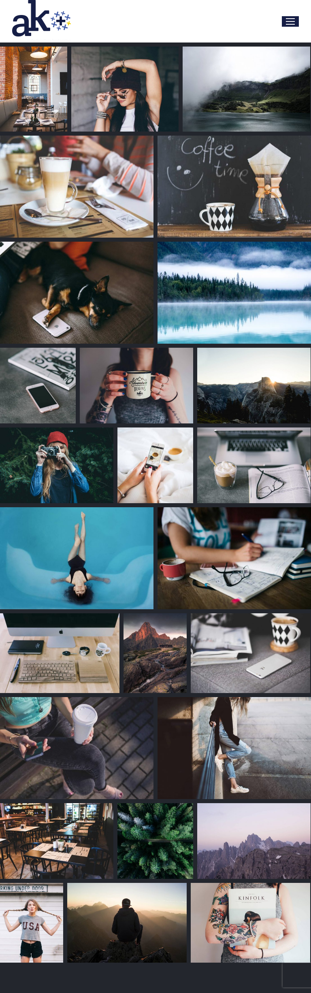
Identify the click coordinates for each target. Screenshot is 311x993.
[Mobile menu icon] (290, 21)
